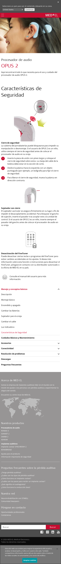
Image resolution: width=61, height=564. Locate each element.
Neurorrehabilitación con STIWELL (14, 498)
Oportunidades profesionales (13, 512)
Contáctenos (6, 515)
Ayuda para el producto (10, 454)
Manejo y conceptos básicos (14, 289)
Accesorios (6, 343)
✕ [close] (58, 2)
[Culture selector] (12, 9)
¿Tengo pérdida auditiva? (11, 472)
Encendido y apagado (10, 305)
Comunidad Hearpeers (10, 501)
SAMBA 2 (4, 437)
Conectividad (7, 348)
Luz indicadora (7, 327)
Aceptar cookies (29, 561)
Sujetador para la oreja (11, 316)
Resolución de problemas (13, 353)
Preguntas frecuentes (11, 364)
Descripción (6, 294)
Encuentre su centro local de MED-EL (15, 395)
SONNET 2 (5, 434)
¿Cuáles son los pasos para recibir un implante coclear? (23, 481)
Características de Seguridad (14, 332)
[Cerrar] (57, 550)
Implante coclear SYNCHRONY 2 (13, 447)
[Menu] (2, 15)
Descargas (6, 359)
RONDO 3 (5, 431)
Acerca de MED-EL (11, 380)
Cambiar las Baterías (10, 310)
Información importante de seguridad (16, 457)
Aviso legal (55, 545)
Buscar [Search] (53, 527)
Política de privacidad (41, 545)
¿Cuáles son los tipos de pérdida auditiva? (17, 475)
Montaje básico (8, 300)
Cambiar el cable (8, 321)
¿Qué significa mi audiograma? (13, 484)
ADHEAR (4, 439)
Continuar (30, 9)
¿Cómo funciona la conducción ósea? (15, 487)
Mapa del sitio (25, 545)
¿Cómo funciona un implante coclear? (16, 478)
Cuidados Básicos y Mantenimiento (17, 337)
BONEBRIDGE (6, 450)
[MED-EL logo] (52, 15)
